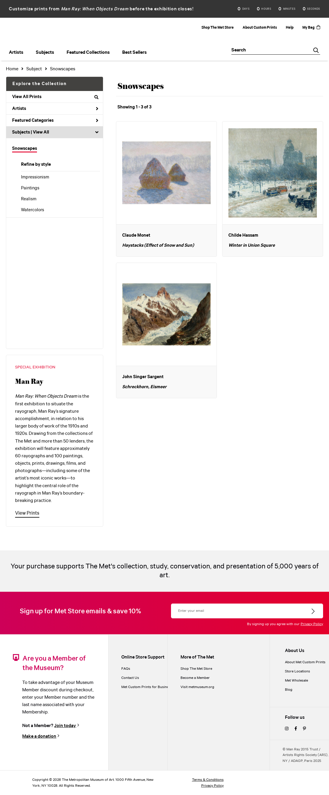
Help (289, 27)
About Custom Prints (260, 27)
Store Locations (297, 671)
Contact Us (130, 677)
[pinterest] (304, 728)
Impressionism (35, 177)
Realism (28, 199)
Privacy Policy (312, 624)
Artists (55, 109)
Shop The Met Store (217, 27)
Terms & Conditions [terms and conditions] (208, 779)
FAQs (125, 668)
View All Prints (55, 97)
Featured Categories (55, 120)
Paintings (30, 188)
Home (12, 69)
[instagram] (286, 728)
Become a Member (195, 677)
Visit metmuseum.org (197, 687)
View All (41, 132)
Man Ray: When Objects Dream (95, 9)
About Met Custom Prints (305, 662)
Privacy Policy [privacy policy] (212, 785)
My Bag (311, 27)
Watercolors (32, 210)
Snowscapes (24, 149)
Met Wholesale (296, 680)
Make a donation (39, 736)
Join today (65, 726)
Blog (288, 689)
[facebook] (295, 728)
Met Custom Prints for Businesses (148, 687)
